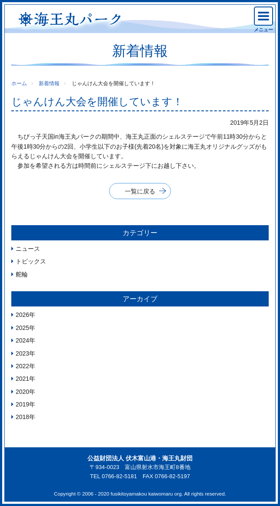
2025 (22, 327)
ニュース (28, 248)
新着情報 (49, 83)
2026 (22, 314)
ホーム (19, 83)
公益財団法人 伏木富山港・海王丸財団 (140, 458)
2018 (22, 416)
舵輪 (22, 274)
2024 (22, 340)
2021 (22, 378)
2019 (22, 404)
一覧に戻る (140, 191)
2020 (22, 391)
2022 (22, 366)
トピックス (31, 261)
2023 (22, 353)
